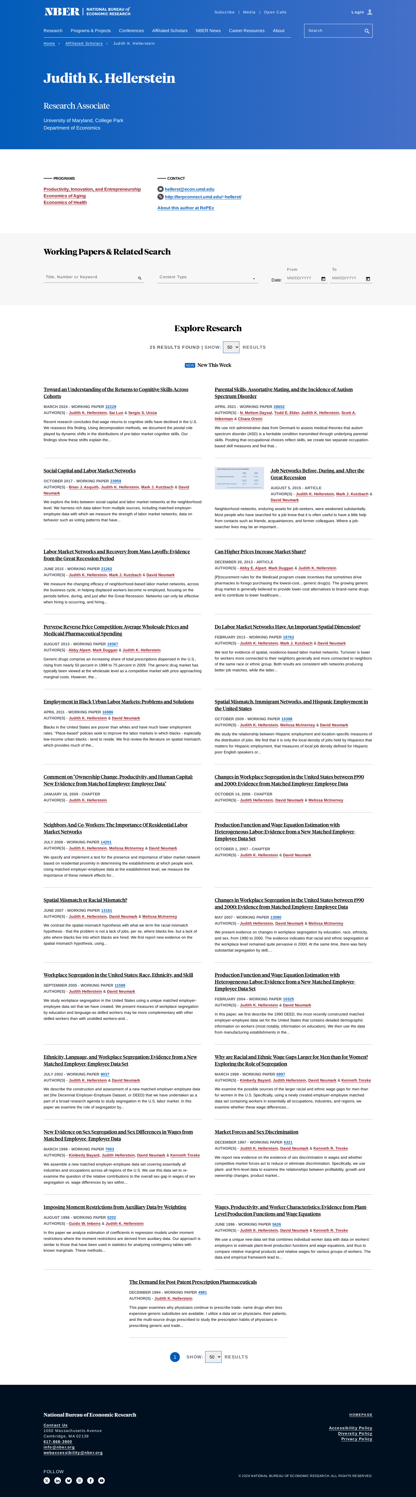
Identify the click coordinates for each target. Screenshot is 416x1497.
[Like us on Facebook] (90, 1480)
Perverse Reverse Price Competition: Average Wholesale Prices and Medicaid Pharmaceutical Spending (116, 630)
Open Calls (275, 12)
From (297, 269)
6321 (288, 1142)
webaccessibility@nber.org (73, 1452)
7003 (109, 1149)
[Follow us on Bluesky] (68, 1480)
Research (53, 30)
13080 (275, 917)
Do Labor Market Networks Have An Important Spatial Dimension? (288, 626)
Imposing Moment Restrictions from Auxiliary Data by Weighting (115, 1206)
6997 (280, 1074)
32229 (110, 406)
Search (316, 30)
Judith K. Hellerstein (88, 412)
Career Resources (247, 30)
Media (249, 12)
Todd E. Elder (286, 412)
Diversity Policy (355, 1433)
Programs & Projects (91, 30)
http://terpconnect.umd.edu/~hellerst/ (203, 197)
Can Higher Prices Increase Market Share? (260, 551)
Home (49, 43)
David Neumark (285, 500)
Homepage (361, 1415)
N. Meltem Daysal (256, 412)
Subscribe (224, 12)
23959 (115, 481)
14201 (106, 842)
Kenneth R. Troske (330, 1148)
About (278, 30)
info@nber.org (59, 1447)
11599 (120, 985)
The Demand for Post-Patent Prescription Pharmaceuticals (193, 1281)
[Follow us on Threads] (79, 1480)
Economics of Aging (65, 195)
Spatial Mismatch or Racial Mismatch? (85, 899)
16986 (107, 712)
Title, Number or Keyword (71, 277)
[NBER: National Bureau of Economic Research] (92, 14)
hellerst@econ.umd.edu (189, 189)
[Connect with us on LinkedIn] (57, 1480)
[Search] (367, 31)
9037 (105, 1074)
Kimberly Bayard (255, 1080)
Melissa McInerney (297, 725)
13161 (106, 910)
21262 (106, 569)
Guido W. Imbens (85, 1223)
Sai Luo (116, 412)
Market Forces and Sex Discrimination (256, 1131)
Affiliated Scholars (170, 30)
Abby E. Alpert (253, 568)
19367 (112, 644)
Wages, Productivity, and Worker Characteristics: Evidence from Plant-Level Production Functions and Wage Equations (291, 1210)
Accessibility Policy (351, 1428)
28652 (279, 406)
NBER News (208, 30)
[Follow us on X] (47, 1480)
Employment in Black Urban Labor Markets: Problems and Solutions (119, 701)
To (339, 269)
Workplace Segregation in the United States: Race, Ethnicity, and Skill (118, 974)
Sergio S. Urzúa (142, 412)
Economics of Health (65, 202)
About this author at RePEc (185, 208)
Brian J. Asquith (84, 487)
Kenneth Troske (356, 1080)
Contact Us (56, 1425)
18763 (288, 637)
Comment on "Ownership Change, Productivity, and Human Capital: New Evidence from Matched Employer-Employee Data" (118, 780)
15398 (286, 719)
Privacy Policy (357, 1439)
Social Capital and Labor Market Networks (90, 470)
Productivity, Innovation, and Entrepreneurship (92, 189)
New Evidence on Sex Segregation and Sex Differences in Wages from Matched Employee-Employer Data (118, 1135)
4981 (202, 1292)
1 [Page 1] (175, 1357)
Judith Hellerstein (256, 800)
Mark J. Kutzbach (157, 487)
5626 (276, 1224)
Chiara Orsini (250, 419)
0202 (111, 1217)
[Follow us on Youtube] (101, 1480)
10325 (288, 999)
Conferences (131, 30)
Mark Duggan (280, 568)
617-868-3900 (58, 1441)
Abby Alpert (79, 650)
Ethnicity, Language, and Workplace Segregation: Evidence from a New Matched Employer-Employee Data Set (120, 1060)
